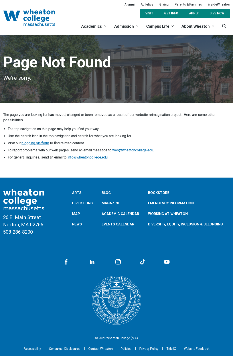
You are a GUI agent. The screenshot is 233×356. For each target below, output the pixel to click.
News (77, 224)
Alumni (129, 4)
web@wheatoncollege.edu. (133, 150)
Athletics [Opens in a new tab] (147, 4)
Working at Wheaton (168, 214)
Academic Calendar (120, 214)
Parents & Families (188, 4)
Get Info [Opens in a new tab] (171, 13)
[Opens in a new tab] (100, 348)
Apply (194, 13)
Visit (149, 13)
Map (76, 214)
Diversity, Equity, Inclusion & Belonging (185, 224)
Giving (164, 4)
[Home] (35, 17)
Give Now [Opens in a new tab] (216, 13)
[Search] (224, 26)
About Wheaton (196, 26)
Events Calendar (118, 224)
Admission (124, 26)
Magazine (111, 203)
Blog (106, 193)
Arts (76, 193)
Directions (82, 203)
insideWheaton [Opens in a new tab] (219, 4)
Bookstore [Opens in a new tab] (158, 193)
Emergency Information (171, 203)
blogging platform (35, 143)
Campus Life (157, 26)
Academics (91, 26)
